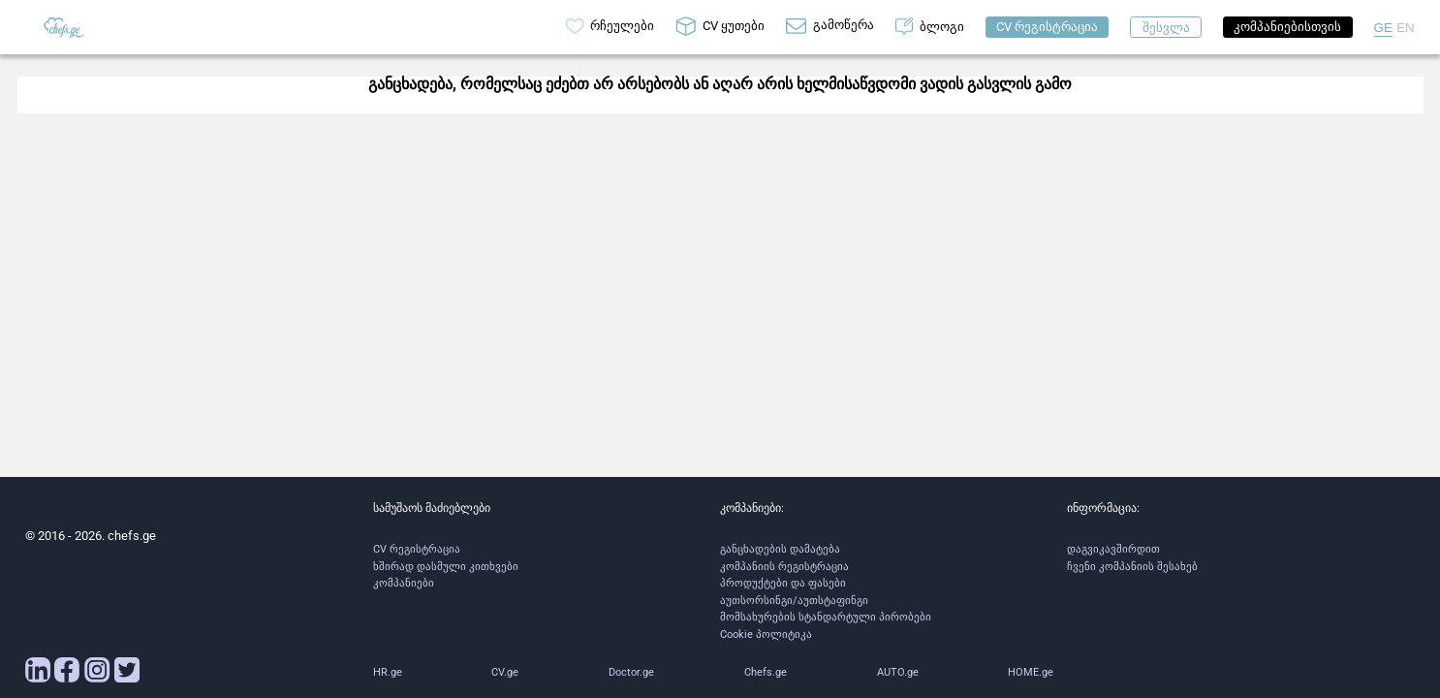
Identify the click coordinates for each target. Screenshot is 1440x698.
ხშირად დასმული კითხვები (445, 566)
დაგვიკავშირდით (1113, 549)
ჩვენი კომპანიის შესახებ (1132, 566)
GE (1383, 27)
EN (1405, 27)
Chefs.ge (765, 672)
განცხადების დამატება (780, 549)
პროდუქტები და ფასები (783, 583)
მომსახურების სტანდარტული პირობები (825, 617)
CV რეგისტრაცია (416, 549)
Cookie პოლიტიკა (766, 634)
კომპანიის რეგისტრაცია (784, 566)
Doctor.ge (631, 672)
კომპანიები (403, 583)
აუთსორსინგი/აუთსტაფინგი (794, 600)
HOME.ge (1030, 672)
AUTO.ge (898, 672)
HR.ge (387, 672)
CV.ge (504, 672)
